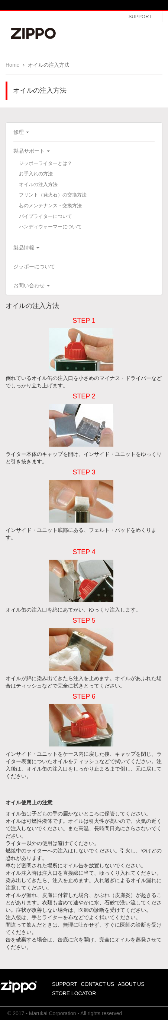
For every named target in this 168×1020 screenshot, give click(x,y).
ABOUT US (131, 984)
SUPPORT (140, 16)
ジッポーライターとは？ (45, 163)
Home (12, 65)
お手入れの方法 (36, 173)
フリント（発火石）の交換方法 (53, 195)
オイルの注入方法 (38, 184)
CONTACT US (97, 984)
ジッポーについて (34, 266)
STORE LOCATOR (74, 993)
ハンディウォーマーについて (50, 226)
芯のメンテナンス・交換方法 (50, 205)
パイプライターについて (45, 216)
